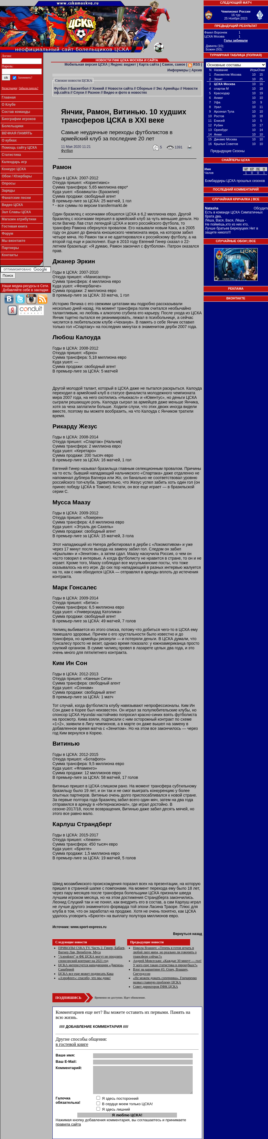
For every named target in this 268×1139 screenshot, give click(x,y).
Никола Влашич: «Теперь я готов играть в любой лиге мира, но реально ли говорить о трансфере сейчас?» (164, 952)
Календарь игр (14, 162)
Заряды (8, 191)
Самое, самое (173, 64)
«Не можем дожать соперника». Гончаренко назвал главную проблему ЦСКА (165, 980)
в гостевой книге (72, 1044)
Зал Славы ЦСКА (16, 212)
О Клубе (8, 105)
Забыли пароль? (28, 88)
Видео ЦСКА (12, 205)
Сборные (144, 89)
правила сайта (68, 1124)
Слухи (78, 93)
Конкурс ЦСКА (14, 169)
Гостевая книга (14, 226)
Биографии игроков (19, 119)
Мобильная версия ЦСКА (86, 64)
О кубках (9, 140)
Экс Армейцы (168, 89)
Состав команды (16, 112)
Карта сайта (149, 64)
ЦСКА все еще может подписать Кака (85, 974)
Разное (94, 93)
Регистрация (9, 88)
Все (256, 199)
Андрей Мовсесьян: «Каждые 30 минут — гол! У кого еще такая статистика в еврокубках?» (167, 963)
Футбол (60, 89)
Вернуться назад (187, 934)
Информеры (178, 70)
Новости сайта (120, 89)
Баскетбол (79, 89)
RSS (194, 64)
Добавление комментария (94, 1026)
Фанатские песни (16, 198)
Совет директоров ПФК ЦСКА (155, 987)
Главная (9, 97)
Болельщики (12, 126)
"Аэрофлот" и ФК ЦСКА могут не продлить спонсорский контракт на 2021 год (90, 958)
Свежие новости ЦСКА (73, 80)
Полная (254, 55)
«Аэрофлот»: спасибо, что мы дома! (84, 978)
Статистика (11, 155)
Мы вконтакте (13, 241)
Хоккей (98, 89)
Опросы (8, 183)
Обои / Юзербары (17, 176)
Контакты (10, 255)
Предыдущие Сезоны (227, 151)
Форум (7, 234)
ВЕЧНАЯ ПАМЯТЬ (17, 133)
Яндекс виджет (123, 64)
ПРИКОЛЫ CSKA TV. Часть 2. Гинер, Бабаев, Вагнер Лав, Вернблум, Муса (91, 950)
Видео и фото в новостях (125, 93)
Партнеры (10, 248)
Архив (196, 70)
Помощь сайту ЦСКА (19, 148)
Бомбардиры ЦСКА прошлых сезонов (235, 181)
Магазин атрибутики (19, 219)
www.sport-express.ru (88, 927)
